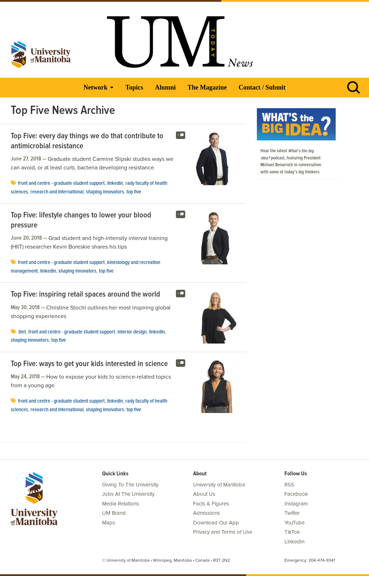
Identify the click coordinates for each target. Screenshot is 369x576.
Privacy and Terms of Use (222, 532)
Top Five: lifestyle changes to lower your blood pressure (81, 220)
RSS (289, 484)
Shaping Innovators (105, 192)
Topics (134, 87)
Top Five (133, 192)
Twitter (292, 513)
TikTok (292, 532)
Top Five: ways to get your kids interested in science (89, 364)
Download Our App (216, 522)
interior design (132, 332)
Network (95, 87)
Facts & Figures (211, 503)
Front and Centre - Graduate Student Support (61, 183)
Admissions (206, 513)
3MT (22, 332)
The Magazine (207, 87)
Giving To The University (130, 484)
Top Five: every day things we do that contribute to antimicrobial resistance (87, 141)
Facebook (296, 494)
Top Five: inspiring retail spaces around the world (85, 295)
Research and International (56, 192)
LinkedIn (115, 183)
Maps (108, 522)
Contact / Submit (262, 87)
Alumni (165, 87)
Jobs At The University (128, 494)
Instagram (296, 503)
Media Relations (120, 503)
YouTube (294, 522)
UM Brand (114, 513)
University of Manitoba (219, 484)
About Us (204, 494)
